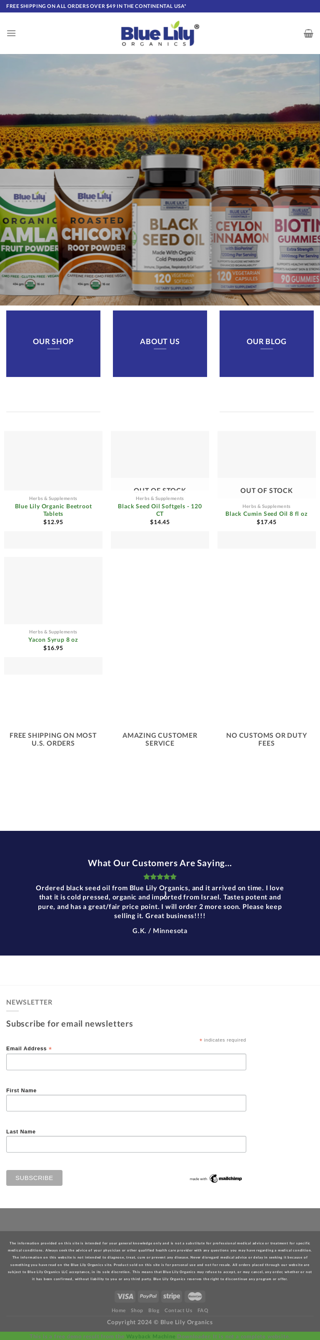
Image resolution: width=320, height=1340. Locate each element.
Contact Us (178, 1310)
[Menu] (11, 33)
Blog (153, 1310)
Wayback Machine (151, 1336)
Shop (137, 1310)
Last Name (21, 1132)
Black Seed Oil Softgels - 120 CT (160, 509)
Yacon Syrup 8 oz (53, 639)
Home (119, 1310)
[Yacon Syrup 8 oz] (53, 616)
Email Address (29, 1048)
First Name (21, 1091)
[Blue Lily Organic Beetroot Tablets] (53, 490)
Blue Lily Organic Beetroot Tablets (53, 509)
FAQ (203, 1310)
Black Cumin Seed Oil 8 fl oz (266, 513)
